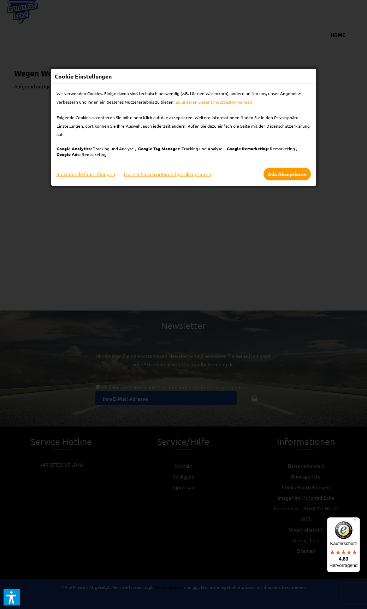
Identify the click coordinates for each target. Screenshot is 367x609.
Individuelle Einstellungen (86, 174)
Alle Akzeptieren (287, 174)
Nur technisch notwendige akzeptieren (167, 174)
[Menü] (355, 521)
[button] (12, 597)
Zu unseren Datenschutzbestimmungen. (214, 102)
